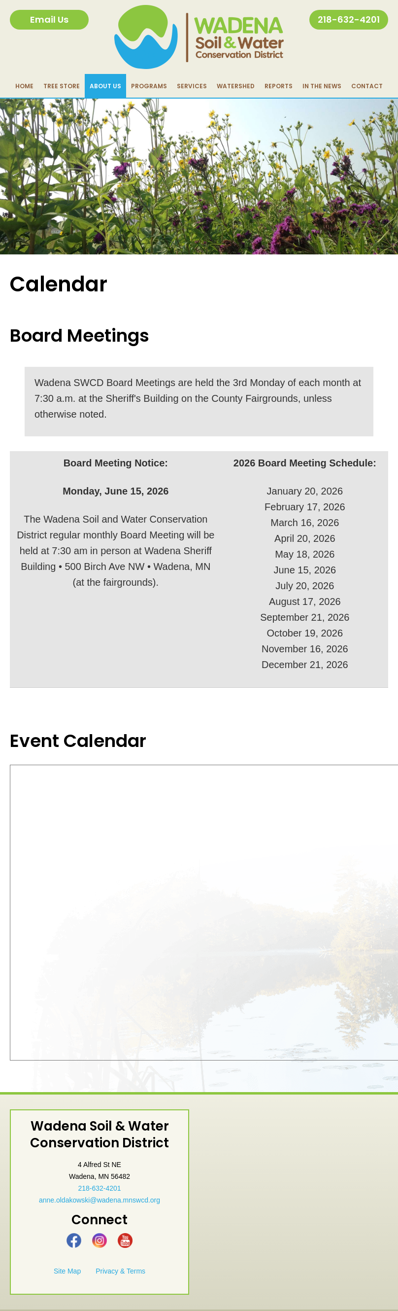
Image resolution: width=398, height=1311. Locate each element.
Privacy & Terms (120, 1271)
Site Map (67, 1271)
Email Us (49, 19)
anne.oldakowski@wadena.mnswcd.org (99, 1200)
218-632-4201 (349, 19)
